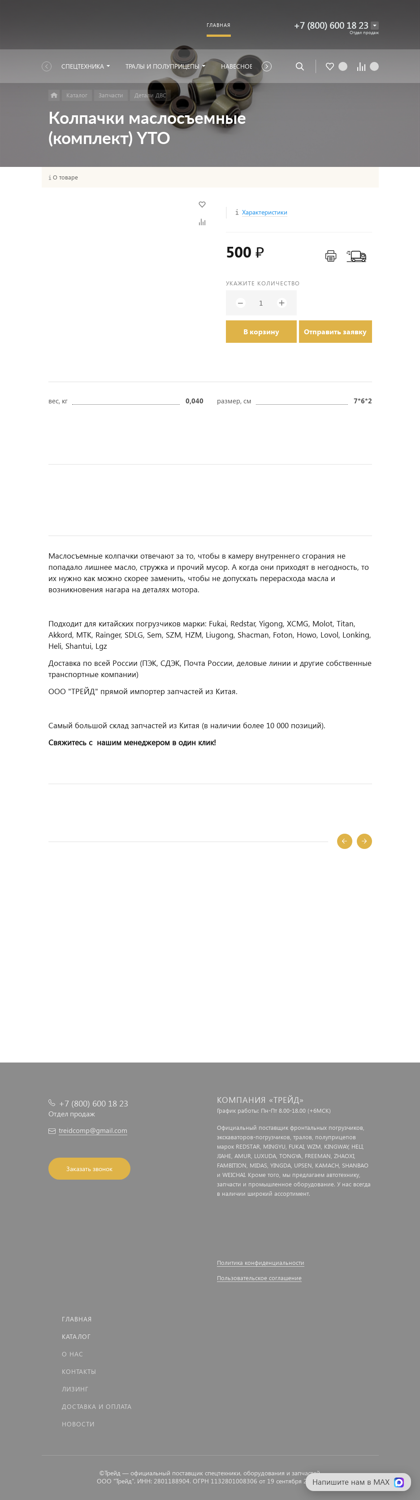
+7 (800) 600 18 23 (331, 25)
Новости (78, 1424)
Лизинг (75, 1389)
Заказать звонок (89, 1168)
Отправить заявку (335, 331)
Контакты (79, 1371)
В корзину (261, 331)
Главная (77, 1319)
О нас (72, 1354)
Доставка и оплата (97, 1406)
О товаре (65, 177)
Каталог (76, 1336)
